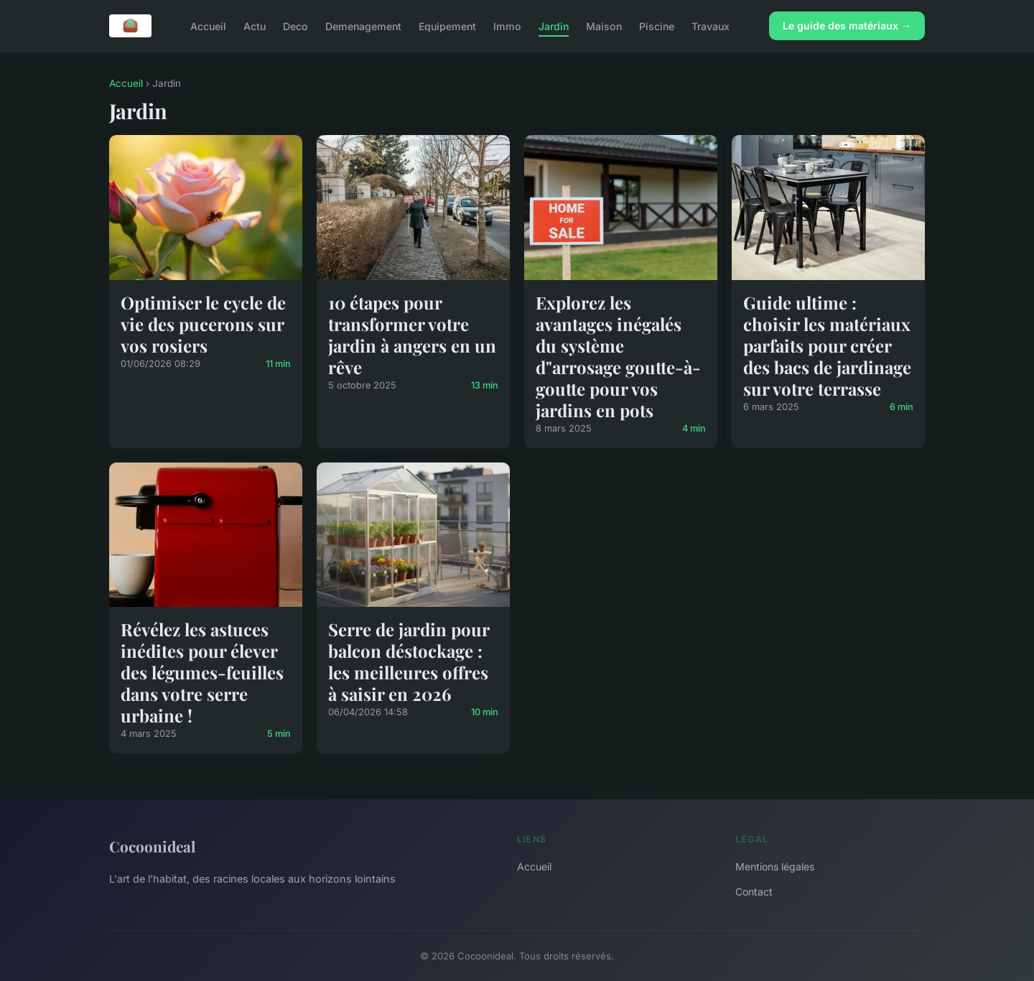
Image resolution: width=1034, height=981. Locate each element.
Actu (254, 25)
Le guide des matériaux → (847, 25)
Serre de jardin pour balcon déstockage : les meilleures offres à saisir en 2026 (408, 661)
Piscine (656, 25)
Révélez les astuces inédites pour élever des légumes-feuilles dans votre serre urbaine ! (202, 672)
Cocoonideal (152, 846)
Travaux (710, 25)
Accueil (208, 25)
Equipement (447, 25)
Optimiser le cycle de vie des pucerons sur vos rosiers (203, 324)
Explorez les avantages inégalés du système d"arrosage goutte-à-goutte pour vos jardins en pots (618, 356)
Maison (604, 25)
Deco (295, 25)
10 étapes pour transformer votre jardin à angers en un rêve (412, 334)
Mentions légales (774, 866)
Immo (507, 25)
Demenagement (363, 25)
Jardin (554, 25)
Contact (754, 891)
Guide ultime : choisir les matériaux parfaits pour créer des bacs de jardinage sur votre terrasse (827, 345)
